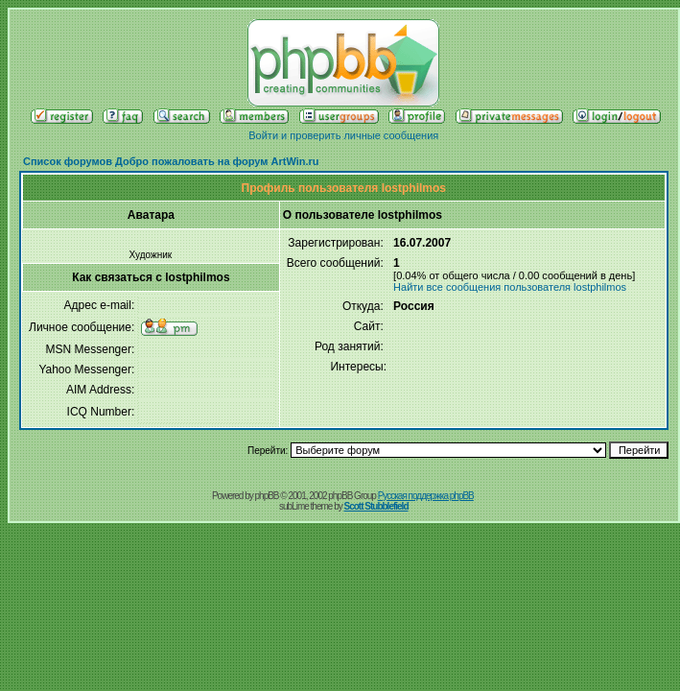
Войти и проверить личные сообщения (343, 135)
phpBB (267, 495)
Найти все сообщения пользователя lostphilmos (509, 287)
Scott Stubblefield (376, 506)
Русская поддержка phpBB (426, 495)
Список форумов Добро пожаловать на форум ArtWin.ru (171, 161)
